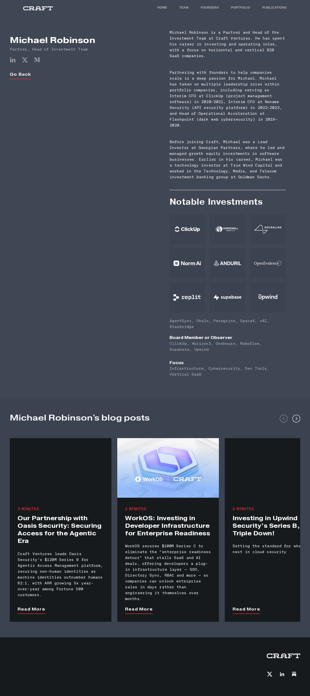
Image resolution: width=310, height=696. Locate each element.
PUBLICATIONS (274, 7)
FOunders (210, 7)
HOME (162, 7)
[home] (38, 8)
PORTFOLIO (240, 7)
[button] (284, 417)
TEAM (184, 7)
